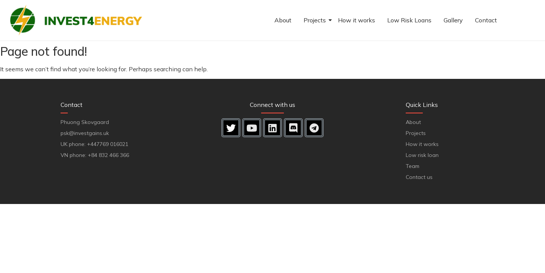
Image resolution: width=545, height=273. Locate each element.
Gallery (453, 20)
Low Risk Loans (409, 20)
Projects (316, 20)
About (282, 20)
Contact (486, 20)
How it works (356, 20)
